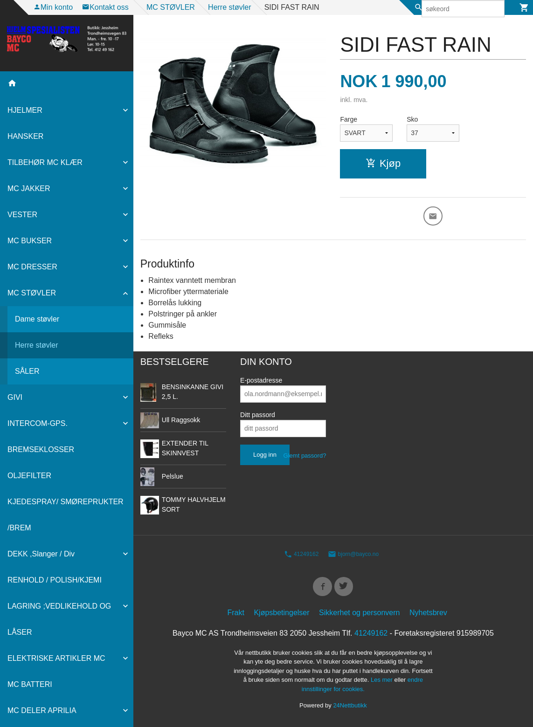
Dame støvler (37, 319)
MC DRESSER (32, 267)
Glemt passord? (305, 456)
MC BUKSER (29, 241)
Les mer (383, 682)
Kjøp (383, 163)
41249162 (301, 555)
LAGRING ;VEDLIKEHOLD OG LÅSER (59, 619)
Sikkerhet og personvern (359, 615)
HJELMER (24, 110)
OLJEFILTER (29, 476)
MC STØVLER (31, 293)
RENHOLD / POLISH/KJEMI (54, 580)
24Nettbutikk (350, 708)
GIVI (14, 397)
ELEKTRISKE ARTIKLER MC (56, 658)
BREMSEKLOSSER (40, 449)
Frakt (236, 615)
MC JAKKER (28, 188)
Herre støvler (36, 345)
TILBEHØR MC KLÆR (45, 162)
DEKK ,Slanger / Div (41, 554)
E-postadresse (261, 381)
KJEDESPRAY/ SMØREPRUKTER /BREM (65, 515)
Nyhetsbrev (428, 615)
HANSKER (25, 136)
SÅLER (27, 371)
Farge (348, 119)
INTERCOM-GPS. (37, 423)
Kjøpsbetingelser (281, 615)
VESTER (22, 215)
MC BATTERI (29, 684)
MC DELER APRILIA (41, 710)
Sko (412, 119)
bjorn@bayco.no (353, 555)
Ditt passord (257, 416)
